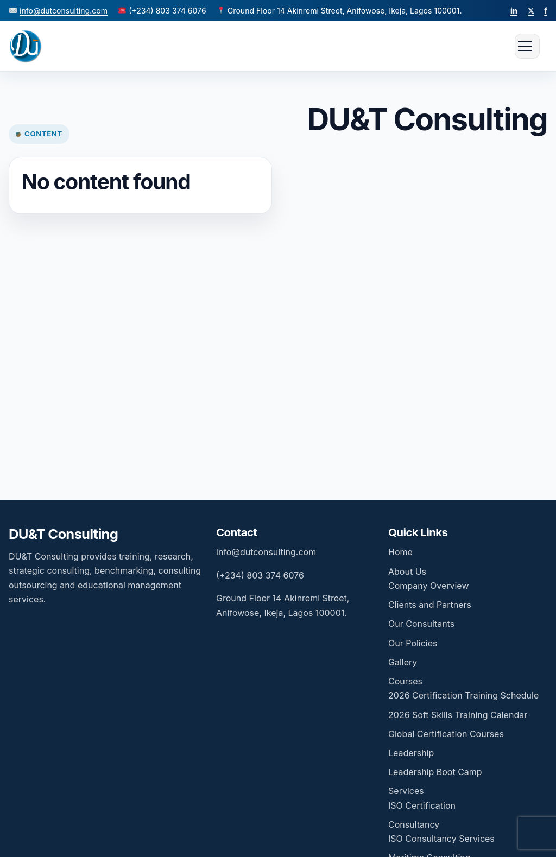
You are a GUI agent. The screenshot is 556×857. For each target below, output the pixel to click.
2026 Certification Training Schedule (463, 695)
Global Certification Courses (446, 733)
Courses (405, 681)
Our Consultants (421, 623)
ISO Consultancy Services (441, 838)
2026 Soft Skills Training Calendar (457, 714)
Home (400, 552)
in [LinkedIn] (513, 10)
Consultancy (413, 824)
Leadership (411, 752)
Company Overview (428, 585)
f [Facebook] (545, 10)
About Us (407, 571)
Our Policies (412, 643)
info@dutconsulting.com (64, 10)
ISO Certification (422, 805)
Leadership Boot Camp (435, 771)
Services (406, 790)
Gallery (402, 662)
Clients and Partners (429, 604)
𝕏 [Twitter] (531, 10)
